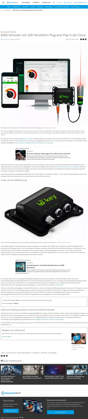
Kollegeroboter (16, 7)
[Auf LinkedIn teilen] (86, 39)
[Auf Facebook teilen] (81, 39)
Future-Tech (25, 7)
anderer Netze (59, 285)
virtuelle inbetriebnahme (24, 352)
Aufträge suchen (46, 2)
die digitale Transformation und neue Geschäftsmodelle (49, 319)
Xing (20, 417)
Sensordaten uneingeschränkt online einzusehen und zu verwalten (35, 143)
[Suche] (53, 2)
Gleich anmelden (6, 336)
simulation (44, 352)
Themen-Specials (75, 7)
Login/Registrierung (81, 2)
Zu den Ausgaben (60, 412)
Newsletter (69, 2)
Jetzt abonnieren (11, 411)
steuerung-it (36, 352)
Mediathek (36, 2)
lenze (3, 352)
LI (23, 417)
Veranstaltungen (26, 2)
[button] (84, 374)
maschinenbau (52, 352)
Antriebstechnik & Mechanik (62, 7)
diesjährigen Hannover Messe (26, 138)
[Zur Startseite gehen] (12, 2)
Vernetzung (40, 7)
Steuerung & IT (49, 7)
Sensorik (33, 7)
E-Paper (60, 2)
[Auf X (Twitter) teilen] (84, 39)
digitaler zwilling (11, 352)
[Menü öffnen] (3, 2)
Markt (8, 7)
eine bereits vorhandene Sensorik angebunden (67, 167)
